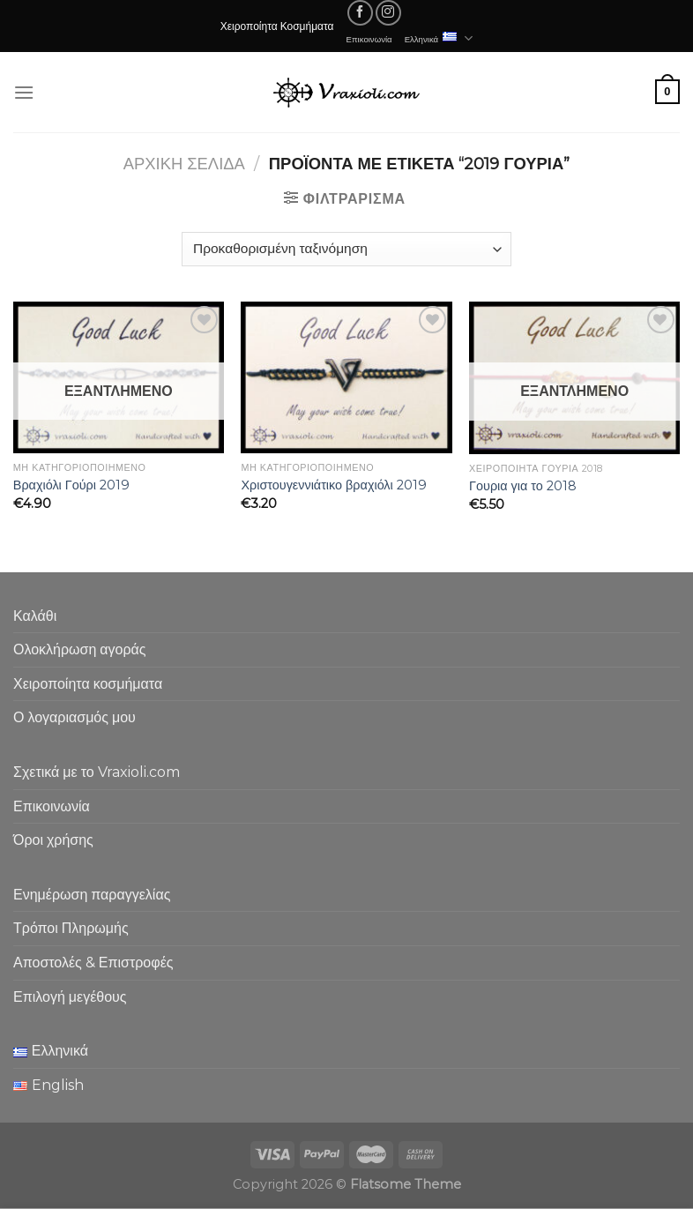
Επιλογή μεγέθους (70, 997)
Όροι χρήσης (53, 840)
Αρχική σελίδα (184, 163)
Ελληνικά (439, 38)
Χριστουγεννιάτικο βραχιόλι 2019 (333, 485)
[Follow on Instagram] (388, 13)
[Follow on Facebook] (360, 13)
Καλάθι (34, 616)
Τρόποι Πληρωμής (71, 928)
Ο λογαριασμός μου (74, 717)
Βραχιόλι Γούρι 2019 (71, 485)
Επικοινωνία (369, 39)
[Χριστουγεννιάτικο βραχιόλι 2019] (346, 377)
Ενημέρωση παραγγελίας (91, 894)
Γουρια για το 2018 (523, 486)
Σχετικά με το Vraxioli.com (96, 772)
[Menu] (23, 92)
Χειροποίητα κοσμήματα (87, 683)
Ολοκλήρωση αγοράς (79, 649)
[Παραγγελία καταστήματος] (346, 249)
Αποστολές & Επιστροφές (93, 962)
